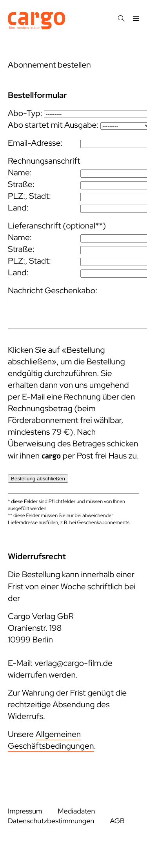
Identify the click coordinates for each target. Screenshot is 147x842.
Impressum (25, 811)
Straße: (21, 184)
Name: (20, 173)
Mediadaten (76, 811)
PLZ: (16, 196)
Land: (18, 208)
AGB (117, 821)
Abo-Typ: (25, 113)
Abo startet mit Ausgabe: (53, 125)
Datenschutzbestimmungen (51, 821)
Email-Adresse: (35, 143)
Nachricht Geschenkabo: (52, 290)
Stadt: (40, 196)
